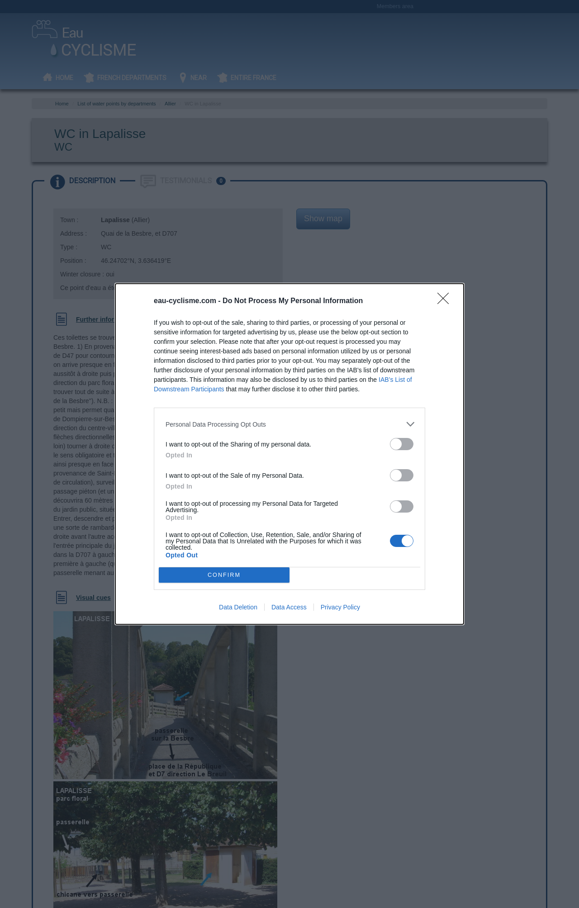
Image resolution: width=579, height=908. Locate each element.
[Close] (446, 301)
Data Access (289, 607)
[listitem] (289, 424)
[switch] (401, 444)
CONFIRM (224, 575)
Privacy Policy (340, 607)
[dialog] (289, 454)
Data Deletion (238, 607)
